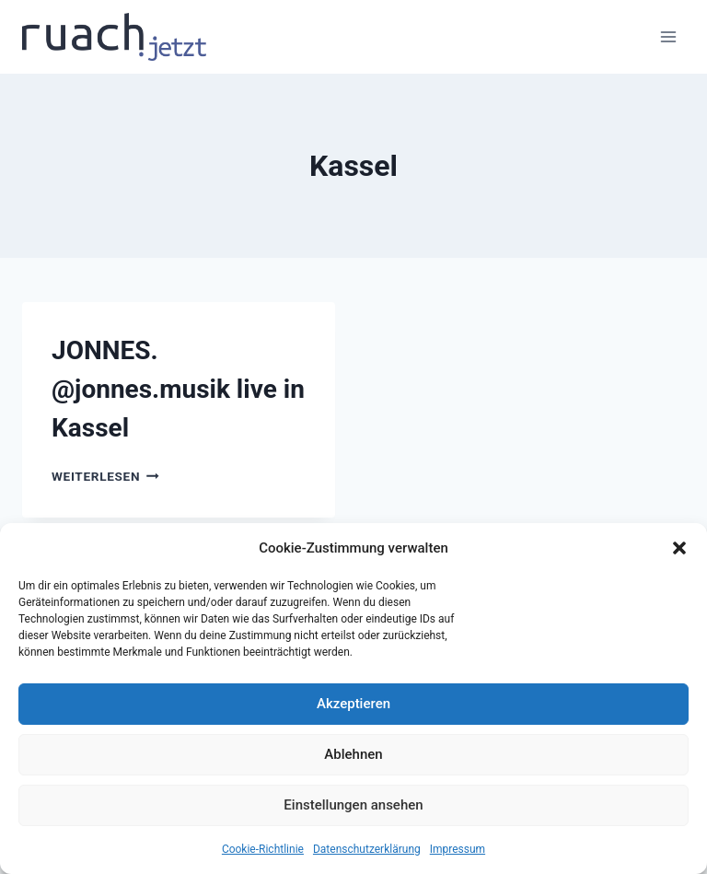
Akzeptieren (353, 703)
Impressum (457, 849)
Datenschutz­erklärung (367, 849)
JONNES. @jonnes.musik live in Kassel (178, 389)
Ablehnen (353, 754)
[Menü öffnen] (668, 36)
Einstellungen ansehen (353, 805)
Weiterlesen (105, 476)
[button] (679, 548)
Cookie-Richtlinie (263, 849)
